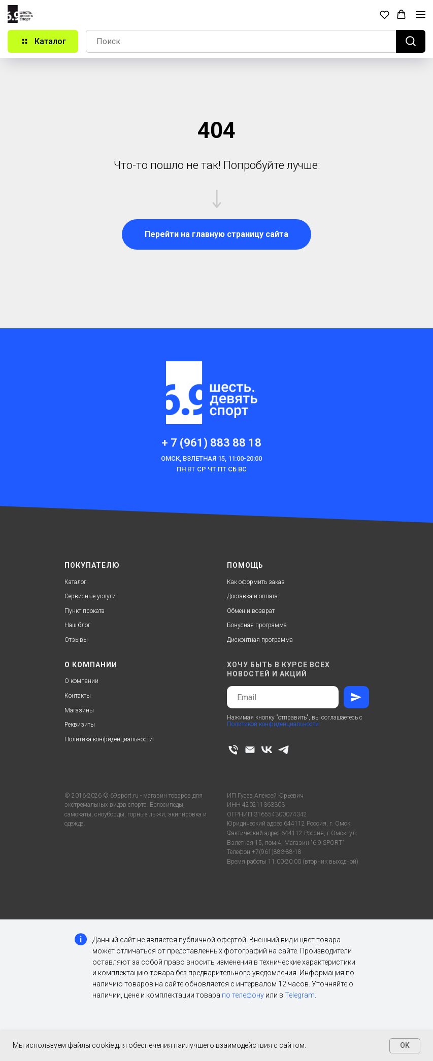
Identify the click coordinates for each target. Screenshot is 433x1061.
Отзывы (76, 639)
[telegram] (283, 749)
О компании (81, 680)
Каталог (75, 582)
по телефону (243, 995)
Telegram (300, 995)
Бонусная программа (257, 625)
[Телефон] (233, 749)
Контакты (77, 695)
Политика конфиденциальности (108, 739)
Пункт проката (84, 610)
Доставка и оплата (252, 596)
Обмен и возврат (251, 610)
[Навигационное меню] (420, 14)
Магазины (79, 710)
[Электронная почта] (250, 749)
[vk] (266, 749)
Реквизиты (79, 724)
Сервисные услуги (90, 596)
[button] (384, 14)
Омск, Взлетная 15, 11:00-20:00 (211, 458)
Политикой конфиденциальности (273, 724)
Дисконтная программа (260, 639)
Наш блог (77, 625)
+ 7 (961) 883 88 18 (211, 442)
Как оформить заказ (256, 582)
